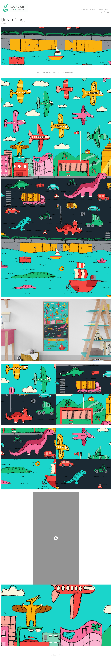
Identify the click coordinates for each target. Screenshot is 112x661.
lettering (92, 9)
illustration (84, 9)
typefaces (100, 9)
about (106, 9)
